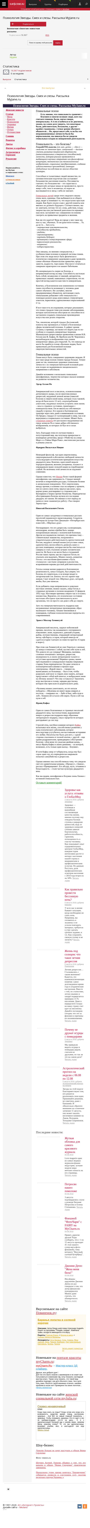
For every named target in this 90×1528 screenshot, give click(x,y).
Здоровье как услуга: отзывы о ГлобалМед (74, 793)
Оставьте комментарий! (49, 782)
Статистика (11, 66)
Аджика (70, 1340)
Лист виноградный (73, 1342)
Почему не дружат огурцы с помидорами (74, 1033)
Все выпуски (48, 88)
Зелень (50, 1344)
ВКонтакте (10, 176)
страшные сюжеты (44, 420)
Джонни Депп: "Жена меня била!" (74, 1269)
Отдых (10, 129)
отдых (40, 1409)
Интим (10, 127)
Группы (50, 3)
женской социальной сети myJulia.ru (57, 1396)
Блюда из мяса (67, 1335)
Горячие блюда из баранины (49, 1337)
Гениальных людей (44, 195)
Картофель (42, 1344)
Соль (64, 1340)
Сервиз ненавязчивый (52, 1406)
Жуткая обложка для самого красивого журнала (72, 1145)
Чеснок (57, 1344)
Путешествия (13, 132)
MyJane (13, 57)
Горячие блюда (52, 1335)
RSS (47, 35)
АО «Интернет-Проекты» (31, 1505)
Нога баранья (55, 1340)
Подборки (65, 3)
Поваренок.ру (46, 1313)
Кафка (78, 725)
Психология (13, 122)
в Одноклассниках (13, 180)
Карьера (68, 905)
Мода (9, 116)
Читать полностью (44, 1387)
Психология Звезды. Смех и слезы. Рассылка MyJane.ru (41, 18)
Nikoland (23, 1507)
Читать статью (43, 1430)
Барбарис (61, 1342)
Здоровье (11, 124)
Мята (47, 1342)
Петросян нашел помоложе (71, 1188)
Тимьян (53, 1342)
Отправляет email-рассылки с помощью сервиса (45, 9)
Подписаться (28, 24)
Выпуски (34, 3)
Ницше (59, 476)
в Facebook (10, 183)
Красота (11, 119)
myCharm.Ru (44, 1365)
